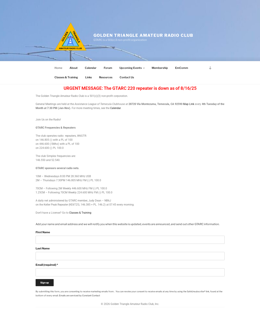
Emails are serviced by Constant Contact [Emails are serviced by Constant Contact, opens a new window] (79, 295)
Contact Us (127, 77)
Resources (105, 77)
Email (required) (47, 264)
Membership (160, 68)
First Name (43, 232)
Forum (108, 68)
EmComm (181, 68)
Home (58, 68)
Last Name (43, 248)
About (74, 68)
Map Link (188, 104)
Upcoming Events (132, 68)
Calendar (91, 68)
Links (88, 77)
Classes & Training (66, 77)
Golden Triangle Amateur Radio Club (143, 35)
